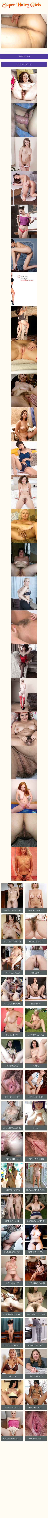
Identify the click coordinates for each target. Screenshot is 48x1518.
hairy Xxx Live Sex (24, 64)
